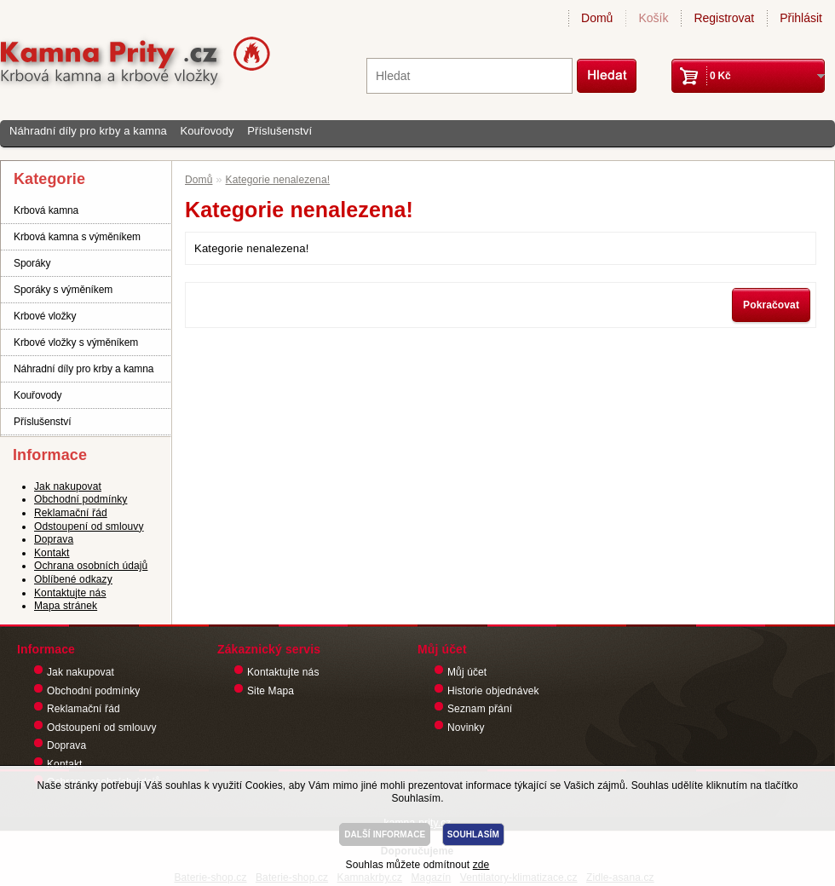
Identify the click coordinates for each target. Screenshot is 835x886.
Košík (653, 18)
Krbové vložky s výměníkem (76, 342)
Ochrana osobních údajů (90, 566)
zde (481, 865)
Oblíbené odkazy (73, 579)
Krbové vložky (45, 316)
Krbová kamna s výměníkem (77, 237)
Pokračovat (771, 305)
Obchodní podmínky (80, 499)
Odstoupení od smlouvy (89, 526)
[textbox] (469, 76)
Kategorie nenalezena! (278, 180)
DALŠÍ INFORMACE (384, 834)
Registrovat (724, 18)
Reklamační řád (70, 513)
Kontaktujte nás (70, 593)
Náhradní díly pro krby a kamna (88, 130)
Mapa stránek (65, 606)
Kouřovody (206, 130)
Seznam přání (479, 709)
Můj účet (467, 672)
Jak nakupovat (67, 486)
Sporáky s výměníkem (63, 290)
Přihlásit (801, 18)
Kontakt (52, 553)
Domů (597, 18)
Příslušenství (279, 130)
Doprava (53, 539)
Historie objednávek (493, 691)
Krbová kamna (46, 210)
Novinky (466, 728)
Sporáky (32, 263)
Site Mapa (270, 691)
